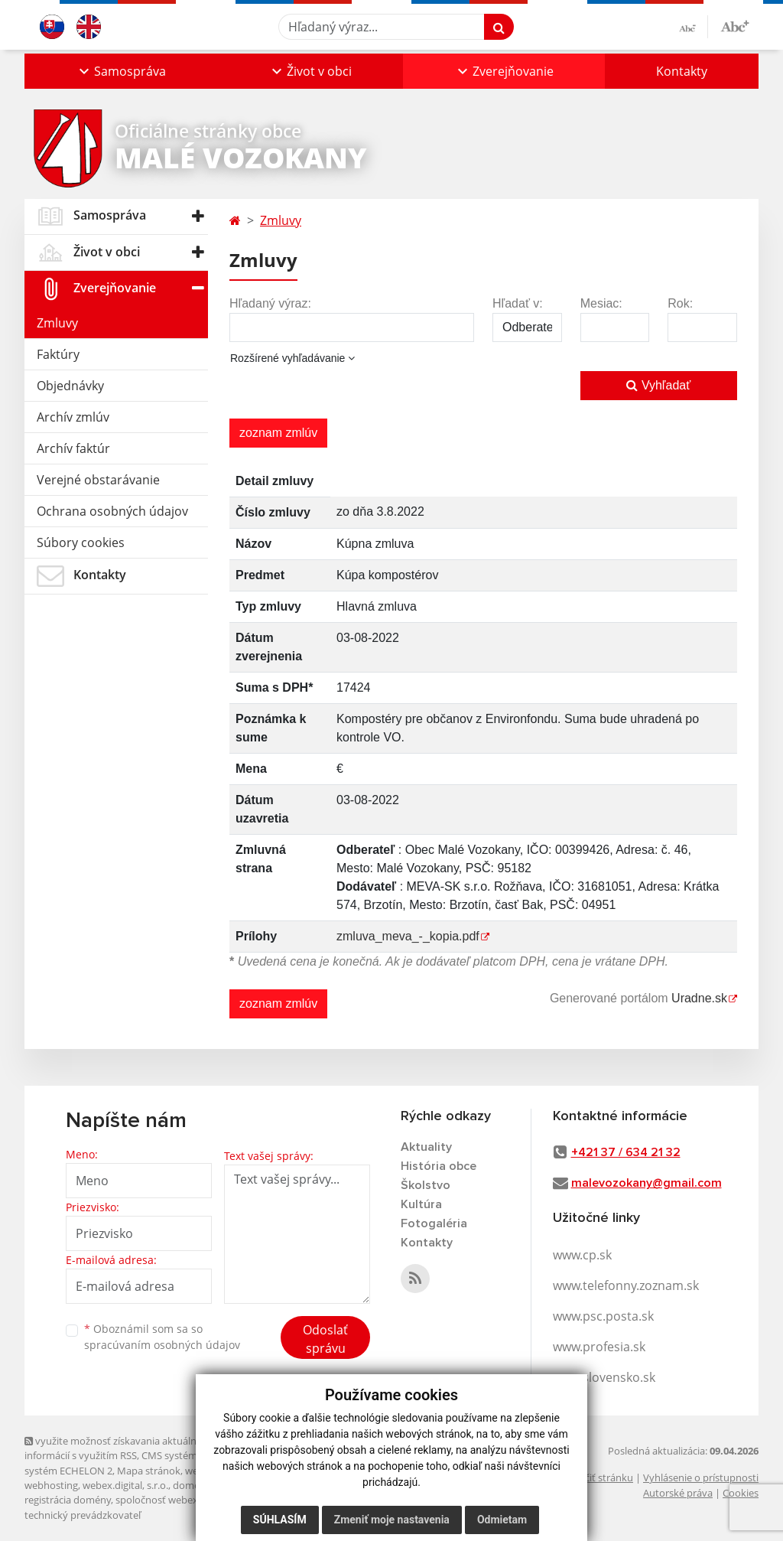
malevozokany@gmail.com (646, 1183)
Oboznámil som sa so (162, 1336)
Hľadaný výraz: (270, 303)
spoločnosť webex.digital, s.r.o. (184, 1500)
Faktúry (58, 354)
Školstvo (425, 1185)
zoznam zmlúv (278, 432)
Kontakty (681, 71)
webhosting (51, 1485)
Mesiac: (601, 303)
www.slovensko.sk (604, 1377)
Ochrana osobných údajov (112, 511)
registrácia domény (67, 1500)
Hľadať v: (517, 303)
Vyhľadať (658, 385)
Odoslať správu (325, 1339)
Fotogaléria (434, 1223)
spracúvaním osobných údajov (162, 1344)
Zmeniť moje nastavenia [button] (392, 1519)
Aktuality (426, 1147)
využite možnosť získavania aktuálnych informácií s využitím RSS (118, 1448)
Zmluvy (57, 322)
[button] (120, 71)
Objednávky (70, 385)
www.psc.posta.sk (603, 1316)
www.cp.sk (582, 1254)
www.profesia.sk (599, 1346)
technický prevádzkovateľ (82, 1515)
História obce (438, 1166)
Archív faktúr (73, 448)
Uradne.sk (699, 998)
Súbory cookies (81, 542)
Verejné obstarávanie (98, 479)
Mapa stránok (148, 1470)
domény (191, 1485)
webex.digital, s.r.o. (125, 1485)
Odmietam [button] (502, 1519)
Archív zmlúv (73, 417)
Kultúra (421, 1204)
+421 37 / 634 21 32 (626, 1152)
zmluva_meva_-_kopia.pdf (407, 936)
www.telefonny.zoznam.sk (626, 1285)
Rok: (680, 303)
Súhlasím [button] (280, 1519)
